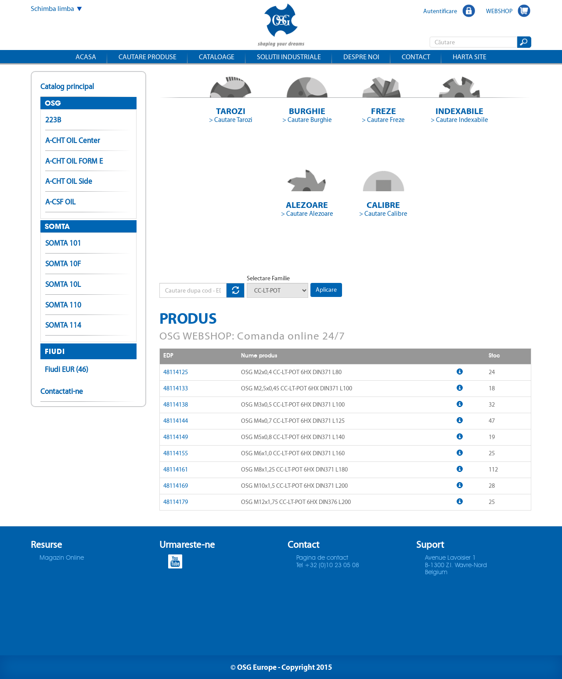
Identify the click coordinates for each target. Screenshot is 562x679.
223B (53, 119)
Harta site (469, 57)
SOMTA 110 (63, 304)
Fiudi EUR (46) (66, 369)
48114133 (175, 388)
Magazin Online (62, 557)
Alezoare (307, 205)
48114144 (175, 421)
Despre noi (361, 57)
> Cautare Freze (383, 120)
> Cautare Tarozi (230, 120)
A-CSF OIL (60, 201)
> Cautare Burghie (307, 120)
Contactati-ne (61, 391)
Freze (383, 111)
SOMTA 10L (63, 284)
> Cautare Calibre (383, 214)
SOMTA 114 (63, 325)
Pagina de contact (322, 557)
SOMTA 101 (63, 243)
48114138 (175, 404)
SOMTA (57, 226)
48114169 (175, 486)
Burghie (307, 111)
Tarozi (230, 111)
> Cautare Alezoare (307, 214)
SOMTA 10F (63, 263)
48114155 (175, 453)
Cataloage (216, 57)
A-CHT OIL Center (72, 140)
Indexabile (459, 111)
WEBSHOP (499, 10)
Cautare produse (148, 57)
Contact (416, 57)
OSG (53, 103)
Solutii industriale (289, 57)
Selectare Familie (268, 278)
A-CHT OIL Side (68, 181)
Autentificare (440, 10)
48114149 (175, 437)
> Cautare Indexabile (459, 120)
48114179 (175, 502)
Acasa (86, 57)
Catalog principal (67, 86)
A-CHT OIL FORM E (74, 161)
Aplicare (326, 289)
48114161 (175, 469)
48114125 (175, 372)
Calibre (383, 205)
